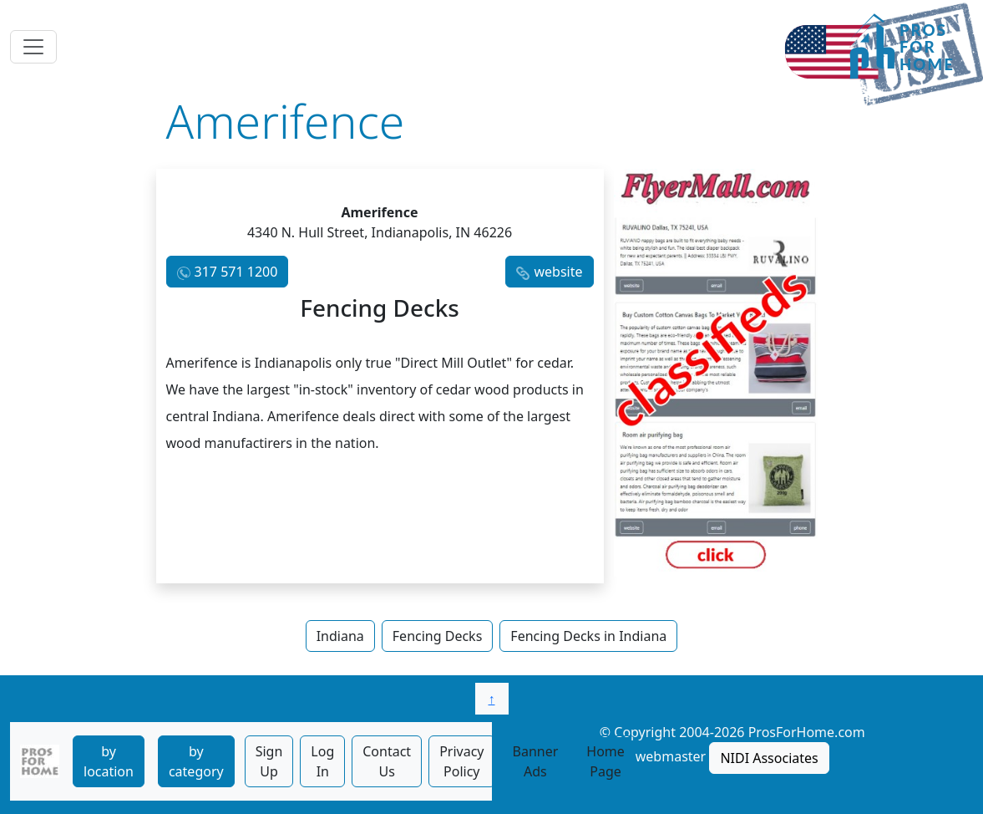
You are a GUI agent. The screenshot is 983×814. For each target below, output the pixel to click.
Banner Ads (536, 761)
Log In (322, 761)
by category (196, 761)
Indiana (340, 636)
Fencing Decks (438, 636)
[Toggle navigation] (33, 47)
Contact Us (386, 761)
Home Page (605, 761)
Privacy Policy (461, 761)
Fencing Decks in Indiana (588, 636)
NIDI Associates (769, 758)
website (558, 271)
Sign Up (269, 761)
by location (109, 761)
